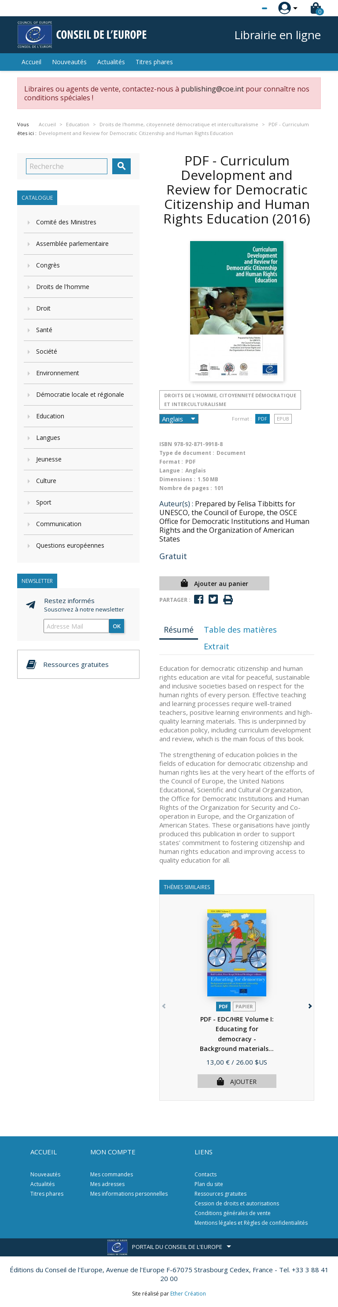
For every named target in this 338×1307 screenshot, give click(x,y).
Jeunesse (49, 459)
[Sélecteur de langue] (246, 8)
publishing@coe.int (212, 89)
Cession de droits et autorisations (237, 1203)
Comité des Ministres (66, 222)
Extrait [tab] (216, 646)
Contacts (206, 1174)
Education (50, 416)
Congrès (48, 265)
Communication (58, 524)
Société (46, 351)
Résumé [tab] (179, 629)
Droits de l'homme (62, 286)
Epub (283, 418)
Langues (48, 437)
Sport (43, 502)
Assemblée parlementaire (72, 243)
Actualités (111, 62)
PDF (262, 418)
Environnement (57, 373)
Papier (244, 1006)
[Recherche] (66, 166)
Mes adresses (107, 1184)
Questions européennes (70, 545)
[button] (309, 1004)
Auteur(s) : (176, 503)
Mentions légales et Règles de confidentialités (251, 1222)
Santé (44, 330)
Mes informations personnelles (129, 1193)
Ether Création (188, 1293)
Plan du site (209, 1184)
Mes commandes (111, 1174)
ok (117, 626)
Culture (46, 480)
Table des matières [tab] (240, 629)
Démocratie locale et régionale (80, 394)
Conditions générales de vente (233, 1213)
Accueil (31, 62)
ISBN (165, 444)
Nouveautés (69, 62)
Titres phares (154, 62)
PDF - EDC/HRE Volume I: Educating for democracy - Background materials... (237, 1039)
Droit (43, 308)
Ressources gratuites (220, 1193)
